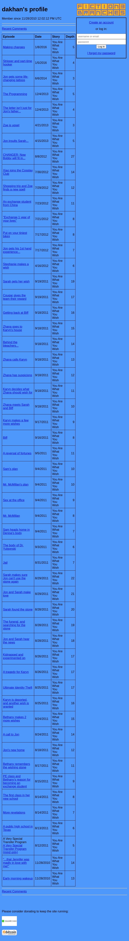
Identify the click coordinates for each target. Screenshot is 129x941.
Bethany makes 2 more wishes (14, 719)
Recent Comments (14, 28)
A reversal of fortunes (17, 453)
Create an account (101, 22)
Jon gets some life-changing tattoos (15, 78)
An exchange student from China (17, 203)
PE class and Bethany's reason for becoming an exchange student (16, 781)
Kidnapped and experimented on (14, 656)
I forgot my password (101, 53)
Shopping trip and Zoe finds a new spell (17, 187)
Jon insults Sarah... (16, 140)
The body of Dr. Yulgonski (13, 547)
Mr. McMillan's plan (16, 484)
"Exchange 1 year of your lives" (16, 219)
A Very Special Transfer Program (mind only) (14, 849)
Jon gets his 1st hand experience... (17, 250)
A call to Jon (11, 734)
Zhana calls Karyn (15, 359)
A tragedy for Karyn (16, 672)
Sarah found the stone (17, 609)
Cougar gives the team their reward (14, 297)
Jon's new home (14, 750)
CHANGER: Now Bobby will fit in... (14, 156)
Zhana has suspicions (17, 375)
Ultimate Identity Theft (17, 687)
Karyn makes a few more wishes (16, 422)
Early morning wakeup (18, 878)
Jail (5, 562)
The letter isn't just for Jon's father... (17, 109)
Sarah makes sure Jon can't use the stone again (15, 578)
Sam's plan (10, 468)
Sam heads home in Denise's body (16, 531)
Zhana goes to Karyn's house (12, 328)
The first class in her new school (16, 797)
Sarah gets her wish (16, 281)
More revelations (14, 812)
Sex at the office (13, 500)
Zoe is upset (11, 125)
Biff (5, 437)
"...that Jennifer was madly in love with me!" (16, 863)
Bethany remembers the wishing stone (16, 765)
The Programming (15, 94)
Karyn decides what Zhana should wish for (17, 391)
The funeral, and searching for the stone (14, 625)
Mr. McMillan (11, 515)
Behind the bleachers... (11, 344)
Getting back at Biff (15, 312)
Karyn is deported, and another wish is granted (16, 703)
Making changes (14, 47)
